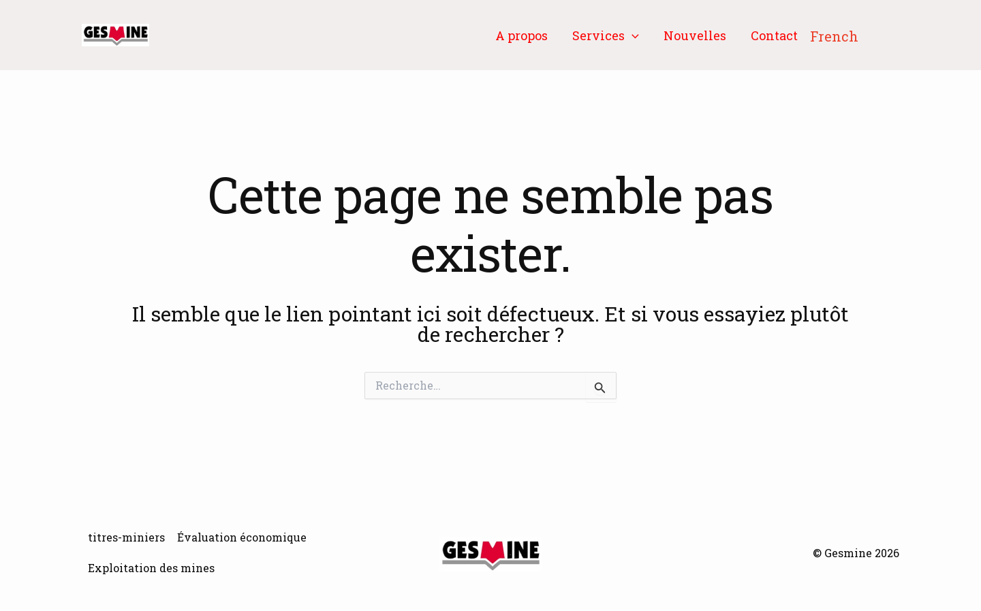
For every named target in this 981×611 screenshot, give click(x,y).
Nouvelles (695, 35)
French (834, 36)
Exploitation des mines (151, 568)
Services (605, 35)
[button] (632, 36)
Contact (774, 35)
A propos (521, 35)
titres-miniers (126, 537)
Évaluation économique (242, 537)
